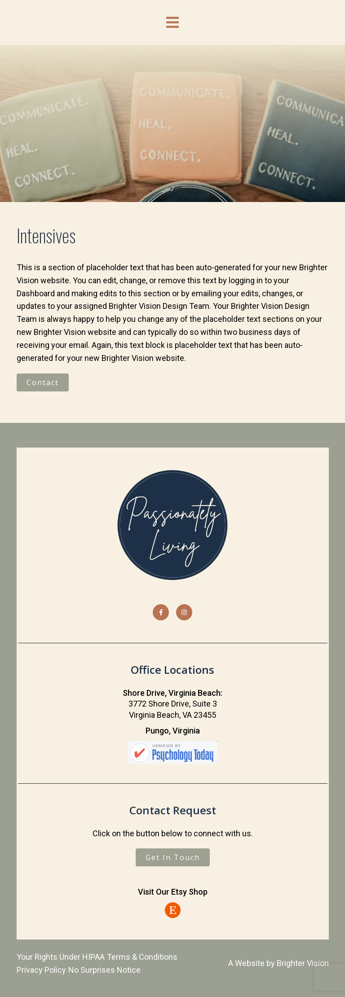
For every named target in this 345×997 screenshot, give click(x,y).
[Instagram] (184, 612)
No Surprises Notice (104, 970)
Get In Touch (173, 857)
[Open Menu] (172, 22)
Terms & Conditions (142, 957)
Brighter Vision (303, 963)
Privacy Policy (41, 970)
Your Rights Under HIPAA (61, 957)
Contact (43, 382)
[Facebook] (161, 612)
